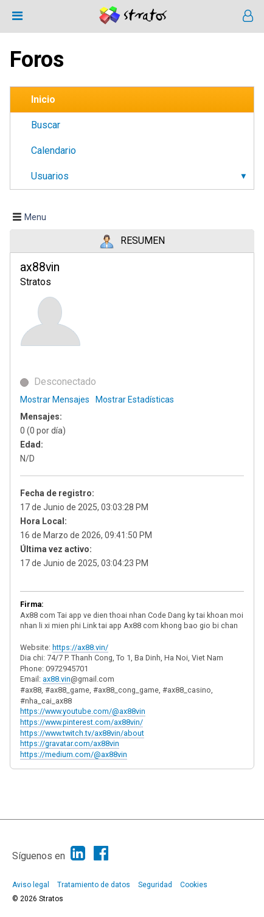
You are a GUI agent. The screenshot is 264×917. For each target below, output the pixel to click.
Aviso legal (30, 885)
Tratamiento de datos (93, 885)
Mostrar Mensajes (54, 399)
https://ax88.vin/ (80, 647)
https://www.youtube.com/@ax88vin (82, 711)
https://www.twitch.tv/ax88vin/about (82, 733)
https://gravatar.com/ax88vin (69, 743)
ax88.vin (57, 678)
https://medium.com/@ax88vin (73, 754)
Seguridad (155, 885)
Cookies (193, 885)
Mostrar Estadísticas (135, 399)
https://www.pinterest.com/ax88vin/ (81, 722)
